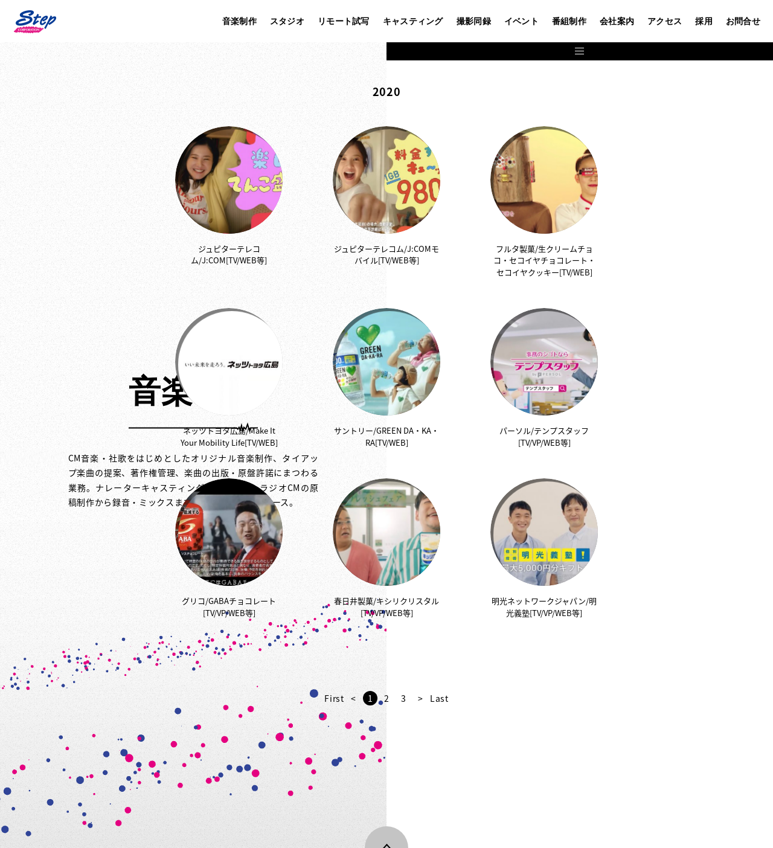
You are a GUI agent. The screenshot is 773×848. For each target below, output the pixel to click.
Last (632, 698)
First (527, 698)
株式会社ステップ (34, 21)
